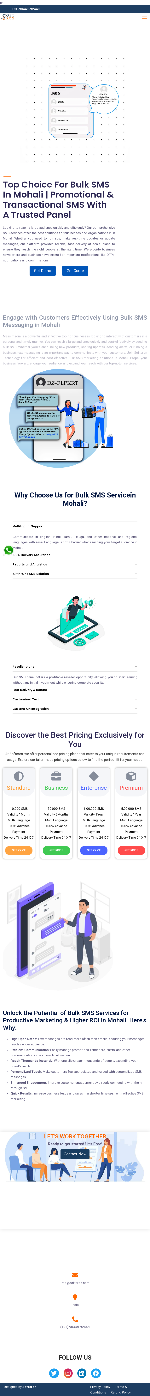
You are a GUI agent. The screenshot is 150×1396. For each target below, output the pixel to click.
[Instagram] (68, 1374)
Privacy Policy (100, 1387)
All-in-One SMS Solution (31, 574)
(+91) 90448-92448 (75, 1327)
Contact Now (75, 1154)
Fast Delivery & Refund (30, 690)
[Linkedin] (81, 1374)
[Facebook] (96, 1374)
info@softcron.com (75, 1283)
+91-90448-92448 (26, 9)
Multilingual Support (28, 526)
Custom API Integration (31, 709)
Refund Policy (121, 1392)
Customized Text (26, 699)
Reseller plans (23, 667)
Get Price (19, 850)
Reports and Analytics (30, 564)
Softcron (29, 1387)
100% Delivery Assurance (31, 555)
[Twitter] (54, 1374)
